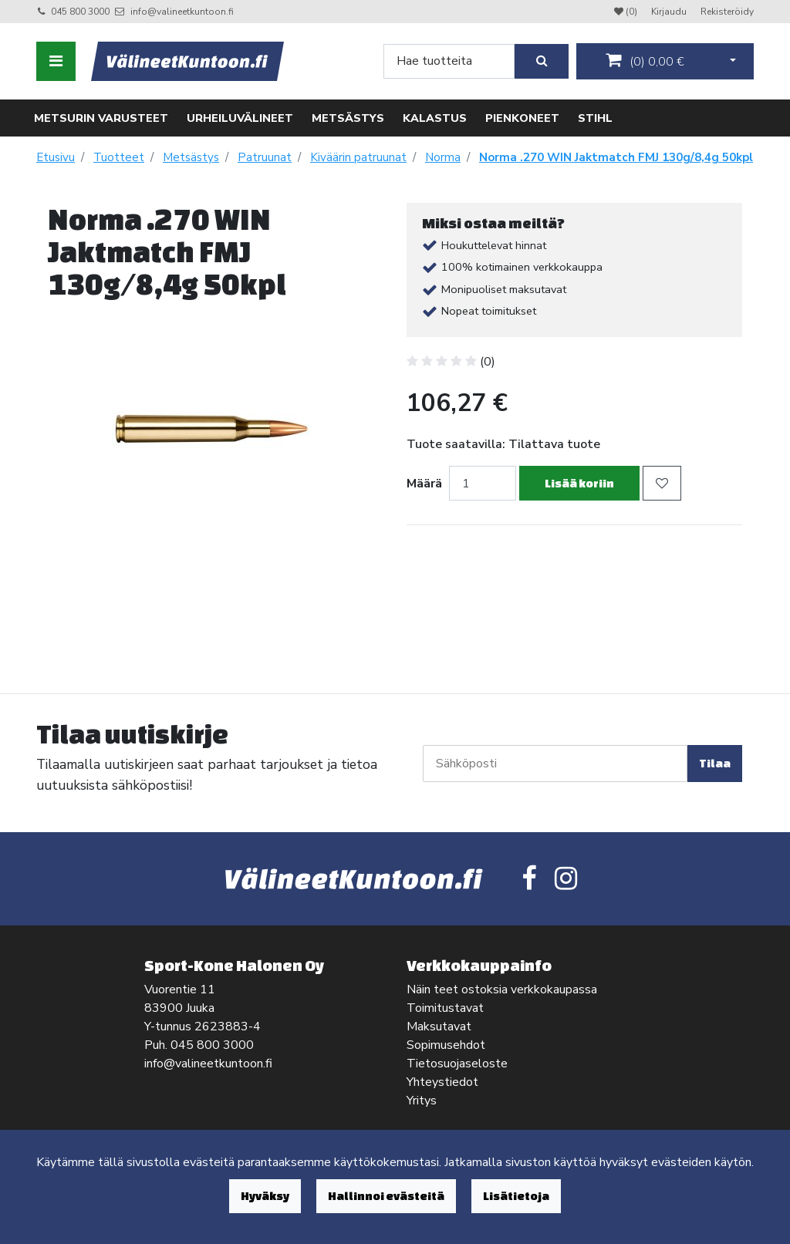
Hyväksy (265, 1195)
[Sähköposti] (555, 763)
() (645, 61)
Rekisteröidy (727, 11)
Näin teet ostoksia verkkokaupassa (502, 989)
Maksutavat (439, 1026)
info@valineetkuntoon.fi (182, 11)
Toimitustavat (445, 1008)
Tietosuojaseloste (457, 1063)
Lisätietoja (516, 1195)
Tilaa (715, 763)
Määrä (424, 483)
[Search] (449, 61)
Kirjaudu (670, 11)
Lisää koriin (579, 483)
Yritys (422, 1100)
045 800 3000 (80, 11)
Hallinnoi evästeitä (386, 1195)
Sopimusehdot (446, 1045)
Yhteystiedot (442, 1082)
